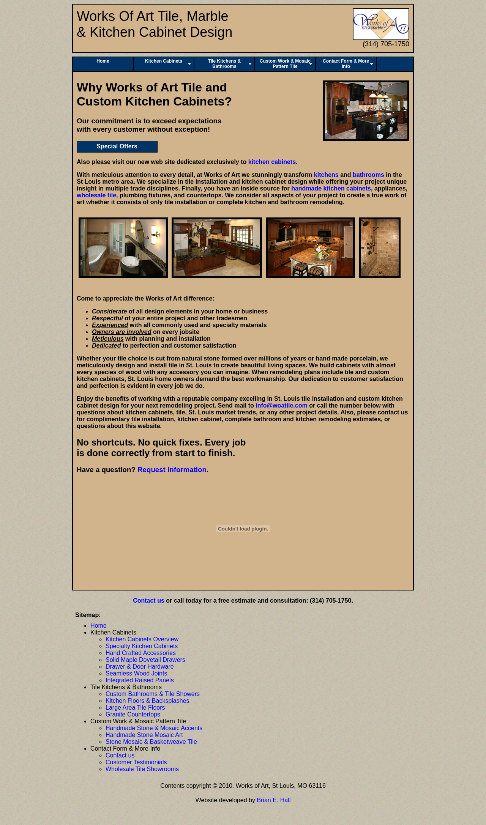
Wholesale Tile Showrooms (142, 769)
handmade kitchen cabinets (331, 188)
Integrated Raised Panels (140, 680)
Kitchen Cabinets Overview (142, 639)
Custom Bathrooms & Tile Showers (153, 694)
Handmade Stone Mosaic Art (144, 735)
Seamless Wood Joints (136, 673)
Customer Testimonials (136, 762)
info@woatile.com (282, 405)
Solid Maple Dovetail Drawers (145, 660)
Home (102, 61)
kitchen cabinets (272, 162)
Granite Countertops (133, 714)
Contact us (148, 600)
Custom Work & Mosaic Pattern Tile (285, 63)
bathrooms (368, 175)
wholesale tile (96, 195)
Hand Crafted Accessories (141, 653)
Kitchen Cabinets (163, 61)
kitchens (326, 175)
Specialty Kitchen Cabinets (142, 646)
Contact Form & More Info (346, 63)
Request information (172, 470)
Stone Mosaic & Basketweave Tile (151, 741)
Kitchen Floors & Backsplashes (147, 700)
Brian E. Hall (273, 800)
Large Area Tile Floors (135, 707)
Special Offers (116, 146)
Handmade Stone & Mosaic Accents (154, 728)
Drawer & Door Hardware (140, 666)
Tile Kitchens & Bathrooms (224, 63)
